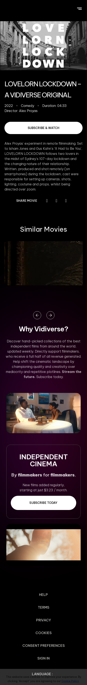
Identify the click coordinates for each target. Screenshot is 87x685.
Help (43, 595)
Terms (43, 607)
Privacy (43, 620)
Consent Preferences (43, 645)
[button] (79, 7)
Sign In (43, 658)
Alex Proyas (28, 111)
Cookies (43, 633)
